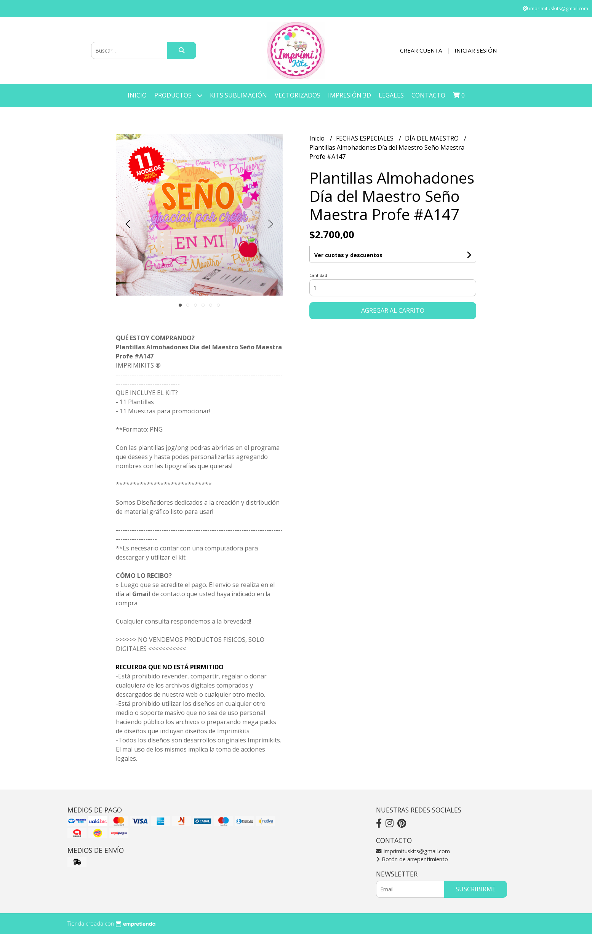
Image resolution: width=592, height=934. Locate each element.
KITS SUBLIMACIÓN (238, 95)
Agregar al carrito (392, 310)
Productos (178, 95)
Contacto (428, 95)
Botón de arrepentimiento (412, 859)
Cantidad (318, 275)
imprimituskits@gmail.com (413, 851)
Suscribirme (476, 889)
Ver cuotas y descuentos (348, 255)
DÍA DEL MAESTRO (432, 138)
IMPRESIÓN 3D (349, 95)
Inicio (137, 95)
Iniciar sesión (475, 50)
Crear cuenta (421, 50)
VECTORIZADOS (297, 95)
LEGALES (391, 95)
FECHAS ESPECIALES (365, 138)
